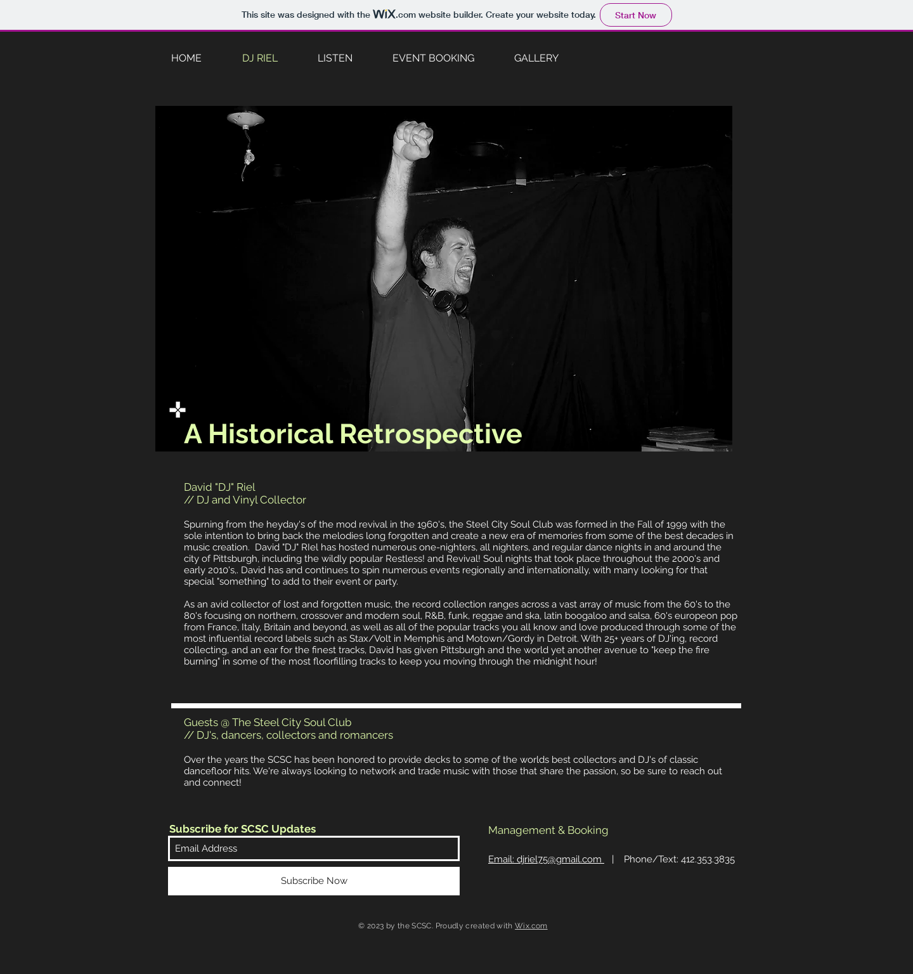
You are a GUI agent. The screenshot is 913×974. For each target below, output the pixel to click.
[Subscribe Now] (314, 881)
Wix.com (531, 925)
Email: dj (546, 859)
